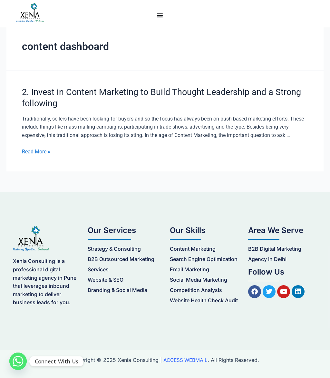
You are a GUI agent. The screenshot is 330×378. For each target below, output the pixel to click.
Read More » (36, 151)
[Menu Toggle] (160, 15)
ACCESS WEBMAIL (185, 359)
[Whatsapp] (18, 361)
